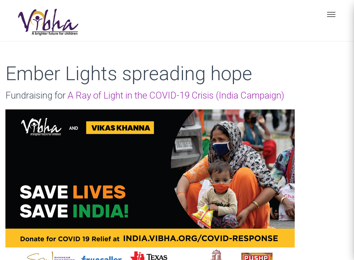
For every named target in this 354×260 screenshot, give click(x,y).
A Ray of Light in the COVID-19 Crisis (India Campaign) (176, 95)
